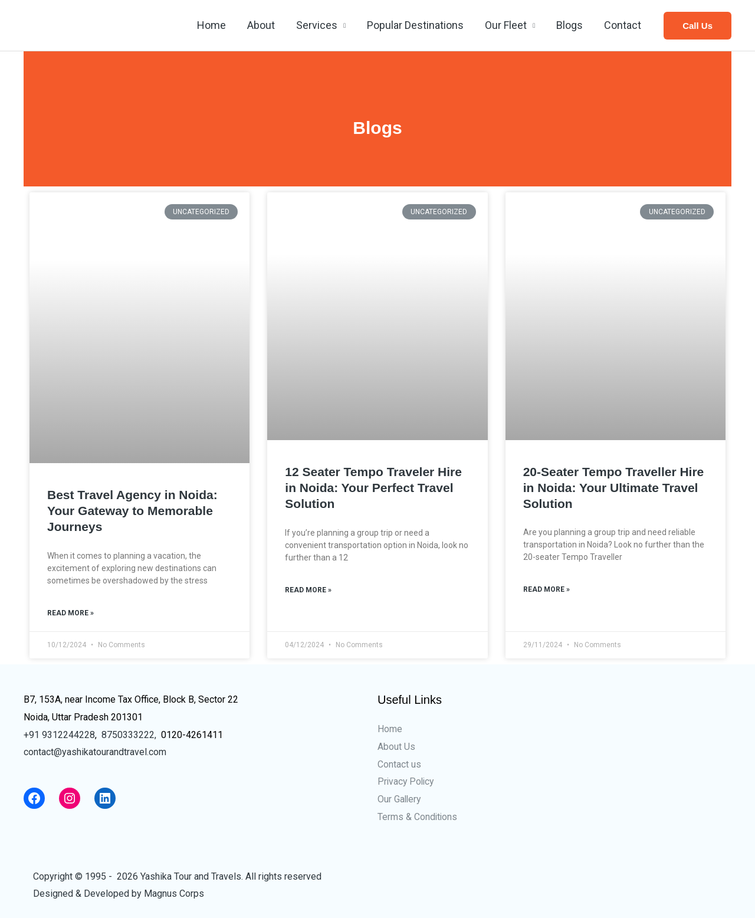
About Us (396, 746)
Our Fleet (506, 25)
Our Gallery (400, 799)
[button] (697, 26)
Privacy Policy (407, 781)
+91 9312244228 (59, 734)
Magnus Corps (174, 893)
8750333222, (128, 734)
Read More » (70, 613)
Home (211, 25)
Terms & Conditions (418, 816)
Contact (622, 25)
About (261, 25)
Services (316, 25)
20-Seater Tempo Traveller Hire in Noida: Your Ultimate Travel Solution (613, 488)
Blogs (569, 25)
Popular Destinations (415, 25)
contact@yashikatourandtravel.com (95, 752)
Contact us (399, 764)
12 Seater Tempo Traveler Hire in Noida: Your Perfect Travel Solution (373, 488)
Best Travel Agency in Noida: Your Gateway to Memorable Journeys (132, 511)
